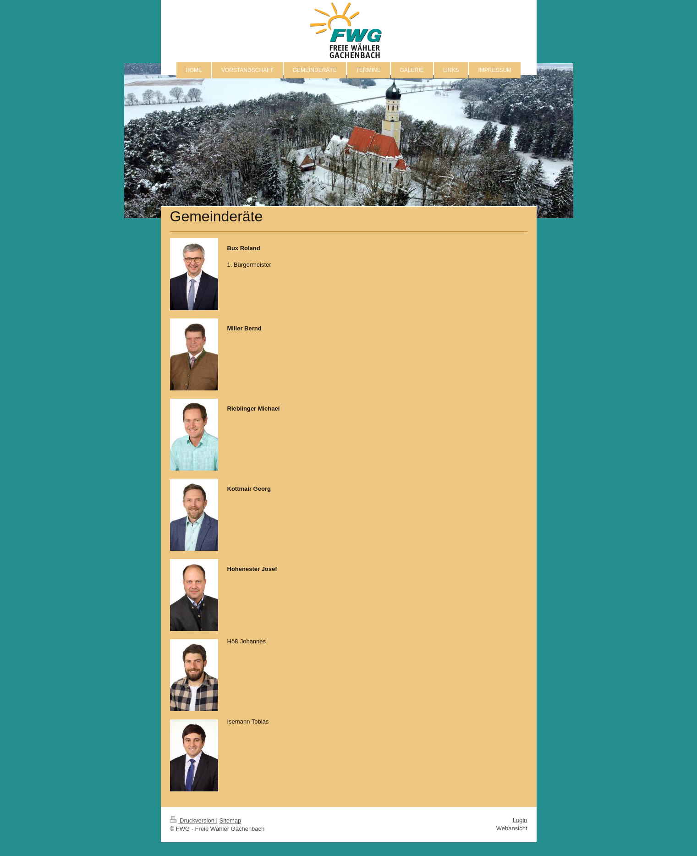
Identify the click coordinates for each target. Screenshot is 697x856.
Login (520, 820)
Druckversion (193, 820)
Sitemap (230, 820)
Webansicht (511, 828)
